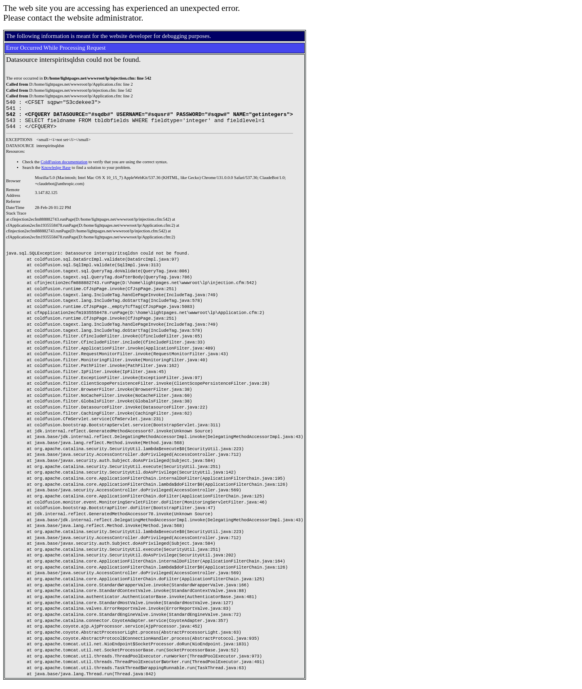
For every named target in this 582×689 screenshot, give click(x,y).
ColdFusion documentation (64, 168)
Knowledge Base (56, 173)
